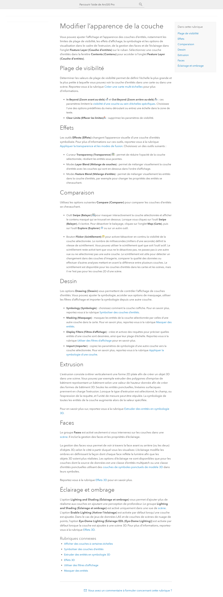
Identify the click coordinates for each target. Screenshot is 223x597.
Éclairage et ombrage (191, 65)
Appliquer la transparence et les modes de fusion (91, 146)
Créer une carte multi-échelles (123, 86)
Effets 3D (101, 480)
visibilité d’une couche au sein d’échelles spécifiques (124, 103)
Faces (181, 60)
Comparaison (186, 44)
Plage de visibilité (188, 33)
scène (64, 436)
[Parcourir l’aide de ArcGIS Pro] (108, 4)
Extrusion (183, 55)
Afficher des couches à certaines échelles (88, 543)
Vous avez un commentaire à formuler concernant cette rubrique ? (130, 590)
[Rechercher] (140, 4)
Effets (181, 38)
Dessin (182, 49)
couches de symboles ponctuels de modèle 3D (133, 467)
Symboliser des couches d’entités (119, 312)
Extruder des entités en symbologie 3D (87, 554)
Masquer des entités (76, 570)
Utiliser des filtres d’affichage (94, 340)
